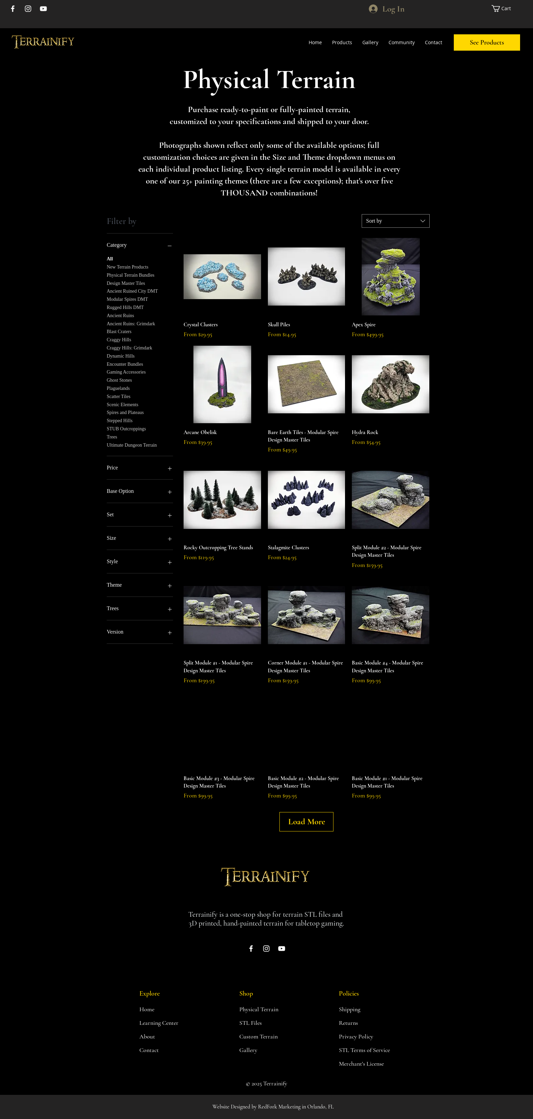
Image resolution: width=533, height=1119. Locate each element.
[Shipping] (363, 1009)
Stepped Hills (120, 420)
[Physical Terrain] (263, 1009)
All (110, 258)
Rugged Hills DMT (125, 307)
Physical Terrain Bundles (130, 274)
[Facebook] (12, 8)
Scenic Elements (122, 404)
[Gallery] (263, 1050)
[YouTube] (43, 8)
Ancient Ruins (120, 315)
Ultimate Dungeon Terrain (132, 444)
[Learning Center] (163, 1023)
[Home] (163, 1009)
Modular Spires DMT (127, 298)
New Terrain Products (127, 266)
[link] (504, 8)
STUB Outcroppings (126, 428)
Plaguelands (118, 387)
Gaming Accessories (126, 371)
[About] (163, 1036)
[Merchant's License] (366, 1063)
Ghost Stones (119, 379)
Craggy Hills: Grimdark (129, 347)
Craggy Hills (119, 339)
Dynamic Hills (121, 355)
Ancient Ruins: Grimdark (131, 323)
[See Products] (487, 42)
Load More (306, 821)
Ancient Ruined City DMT (132, 290)
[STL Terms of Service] (366, 1050)
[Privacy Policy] (363, 1036)
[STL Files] (263, 1023)
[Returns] (363, 1023)
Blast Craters (119, 331)
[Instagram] (28, 8)
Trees (112, 436)
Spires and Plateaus (125, 412)
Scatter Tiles (119, 396)
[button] (342, 42)
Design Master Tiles (126, 282)
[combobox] (396, 221)
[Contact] (163, 1050)
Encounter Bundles (125, 363)
